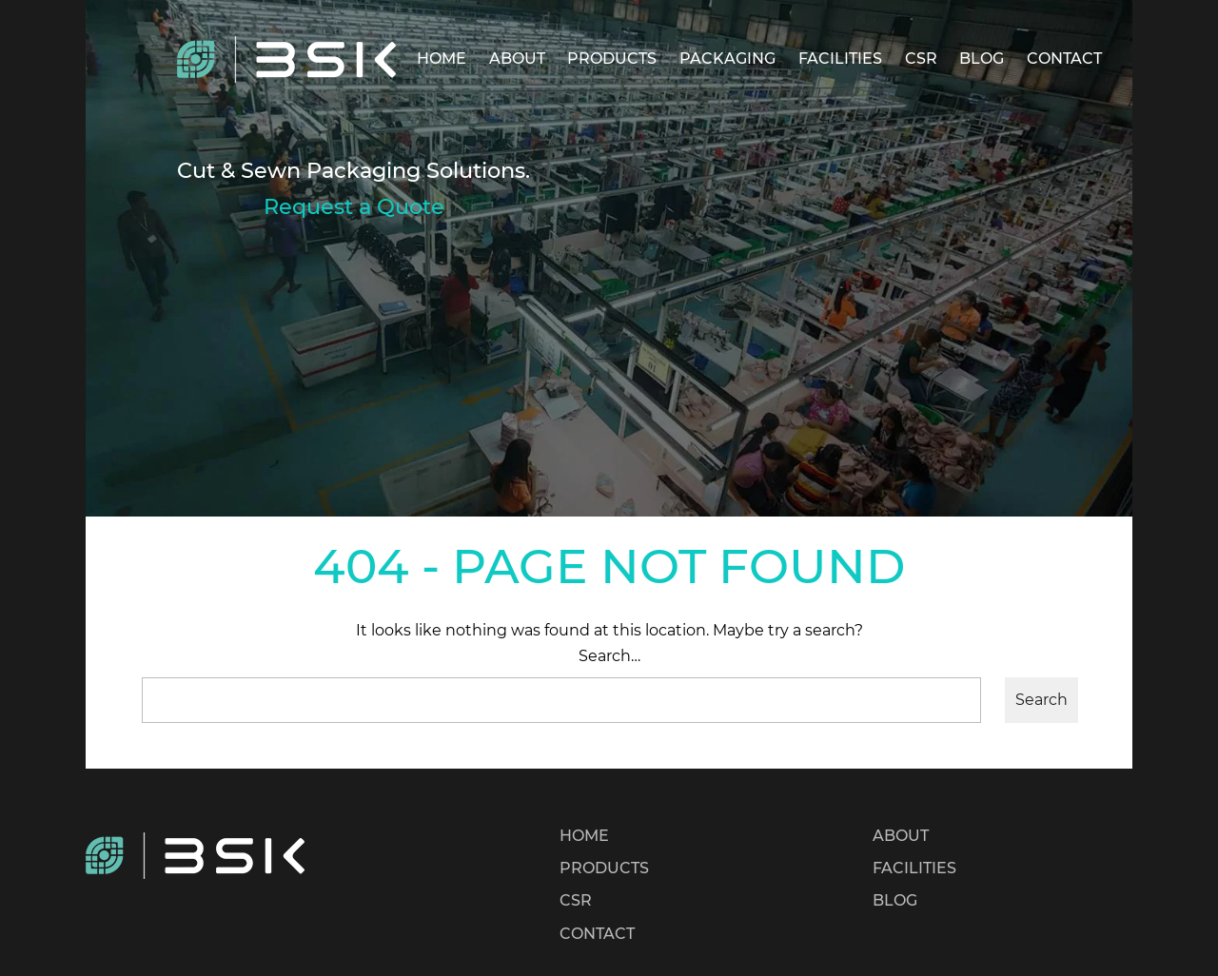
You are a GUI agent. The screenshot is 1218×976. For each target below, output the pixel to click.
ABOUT (517, 58)
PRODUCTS (612, 58)
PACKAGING (727, 58)
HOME (441, 58)
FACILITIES (840, 58)
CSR (921, 58)
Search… (609, 656)
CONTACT (1064, 58)
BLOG (981, 58)
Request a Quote (354, 206)
